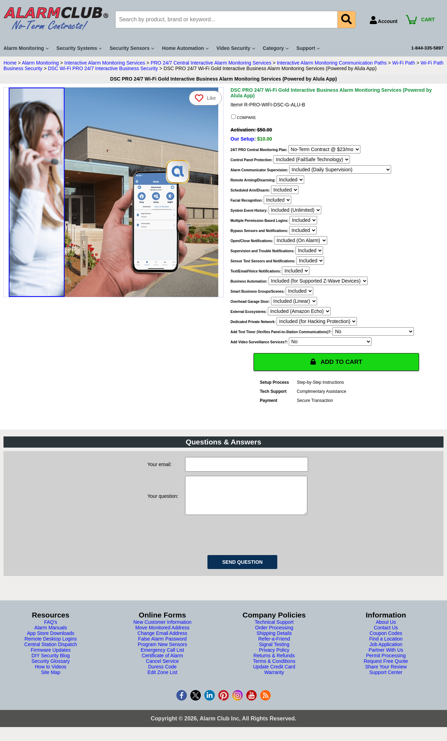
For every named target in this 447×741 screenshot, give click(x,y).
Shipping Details (274, 640)
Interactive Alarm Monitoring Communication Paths (332, 63)
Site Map (50, 679)
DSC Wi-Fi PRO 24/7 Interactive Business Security (103, 68)
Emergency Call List (162, 657)
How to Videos (50, 673)
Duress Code (162, 673)
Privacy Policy (274, 657)
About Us (386, 629)
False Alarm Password (162, 646)
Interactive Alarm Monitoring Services (104, 63)
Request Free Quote (386, 668)
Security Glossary (50, 668)
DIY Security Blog (50, 662)
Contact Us (386, 634)
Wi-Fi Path (403, 63)
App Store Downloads (50, 640)
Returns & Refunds (274, 662)
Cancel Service (162, 668)
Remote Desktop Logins (50, 646)
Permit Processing (386, 662)
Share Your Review (385, 673)
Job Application (385, 651)
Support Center (386, 679)
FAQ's (50, 629)
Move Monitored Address (162, 634)
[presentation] (238, 540)
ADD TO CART (336, 361)
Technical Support (274, 629)
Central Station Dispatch (50, 651)
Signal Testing (274, 651)
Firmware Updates (51, 657)
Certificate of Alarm (162, 662)
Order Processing (274, 634)
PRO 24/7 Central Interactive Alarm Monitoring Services (211, 63)
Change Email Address (162, 640)
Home (9, 63)
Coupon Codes (385, 640)
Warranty (274, 679)
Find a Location (386, 646)
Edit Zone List (162, 679)
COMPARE (243, 117)
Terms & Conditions (274, 668)
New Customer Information (162, 629)
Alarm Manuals (50, 634)
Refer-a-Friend (274, 646)
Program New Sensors (162, 651)
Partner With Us (386, 657)
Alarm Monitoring (40, 63)
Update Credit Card (274, 673)
